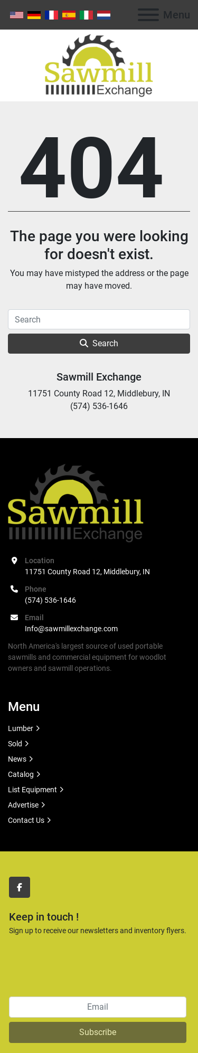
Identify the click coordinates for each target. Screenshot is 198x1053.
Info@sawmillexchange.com (71, 628)
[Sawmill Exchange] (76, 502)
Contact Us (26, 820)
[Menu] (148, 14)
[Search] (99, 319)
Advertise (23, 805)
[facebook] (19, 887)
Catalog (21, 774)
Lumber (20, 728)
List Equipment (32, 789)
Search (99, 343)
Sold (15, 743)
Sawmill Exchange (99, 377)
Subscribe (97, 1032)
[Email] (97, 1007)
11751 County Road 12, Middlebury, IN (87, 571)
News (17, 759)
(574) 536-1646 (50, 600)
